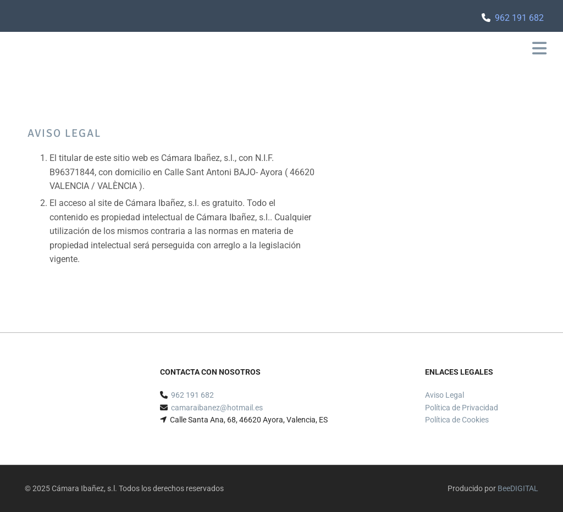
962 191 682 (519, 18)
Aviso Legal (444, 395)
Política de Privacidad (461, 407)
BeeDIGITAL (518, 488)
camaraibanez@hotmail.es (217, 407)
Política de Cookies (457, 419)
